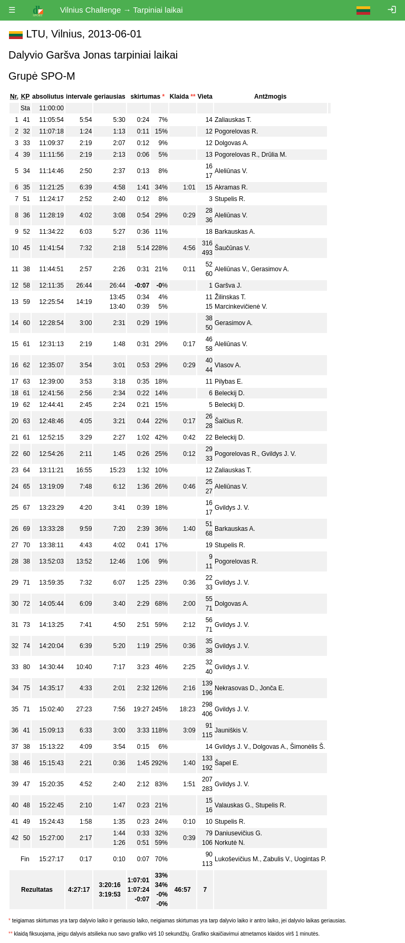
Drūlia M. (274, 154)
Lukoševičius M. (237, 859)
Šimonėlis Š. (307, 746)
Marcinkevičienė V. (241, 306)
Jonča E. (271, 688)
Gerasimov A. (270, 269)
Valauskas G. (233, 805)
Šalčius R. (229, 421)
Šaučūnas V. (232, 248)
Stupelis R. (230, 199)
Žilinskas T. (230, 297)
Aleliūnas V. (231, 171)
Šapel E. (226, 763)
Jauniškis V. (231, 730)
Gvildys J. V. (279, 454)
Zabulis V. (277, 859)
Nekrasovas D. (235, 688)
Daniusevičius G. (238, 833)
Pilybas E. (229, 381)
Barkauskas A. (235, 231)
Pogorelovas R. (236, 131)
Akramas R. (231, 187)
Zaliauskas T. (233, 119)
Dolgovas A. (231, 143)
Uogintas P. (310, 859)
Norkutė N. (230, 842)
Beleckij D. (230, 393)
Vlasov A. (228, 365)
